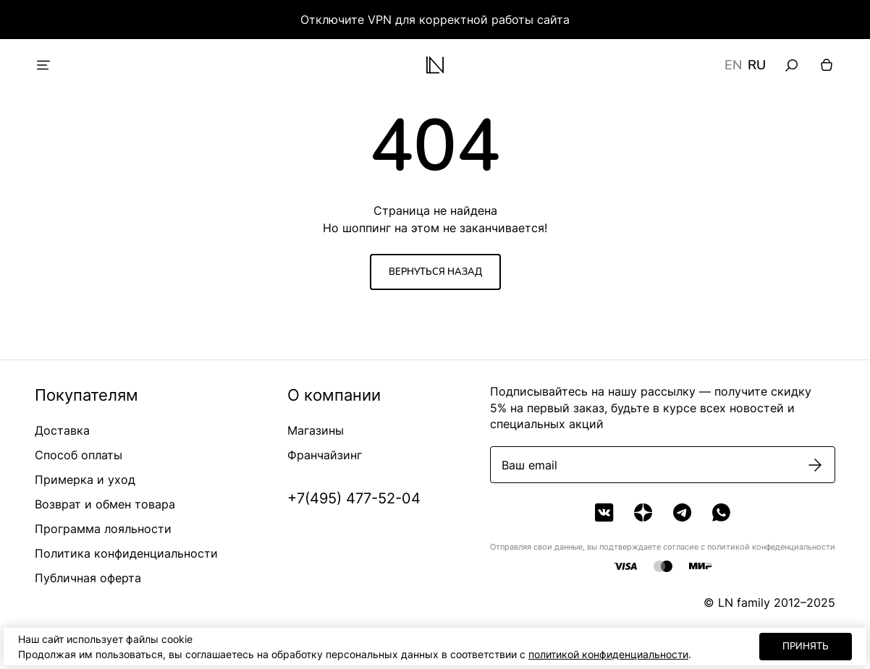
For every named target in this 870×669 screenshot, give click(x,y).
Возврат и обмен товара (105, 504)
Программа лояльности (103, 528)
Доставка (62, 430)
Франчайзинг (324, 455)
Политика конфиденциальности (126, 553)
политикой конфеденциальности (771, 547)
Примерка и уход (85, 479)
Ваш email (529, 465)
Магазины (315, 430)
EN (733, 65)
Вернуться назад (435, 271)
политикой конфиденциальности (608, 654)
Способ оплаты (78, 455)
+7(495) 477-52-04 (354, 498)
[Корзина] (826, 65)
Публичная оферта (88, 578)
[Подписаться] (815, 465)
